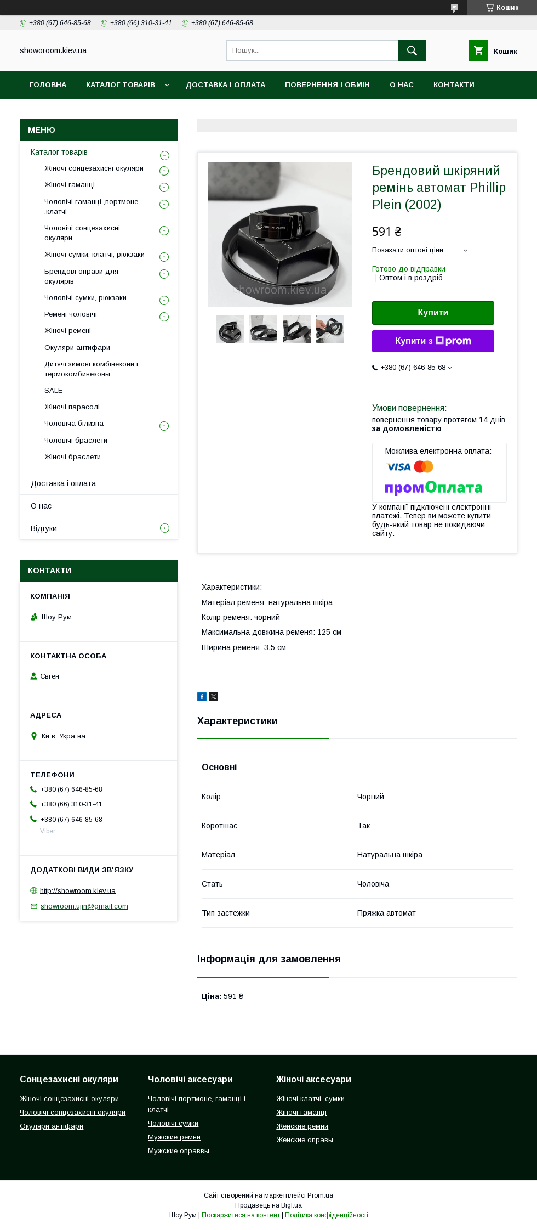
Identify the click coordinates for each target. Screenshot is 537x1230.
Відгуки (45, 113)
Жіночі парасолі (72, 407)
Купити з (433, 341)
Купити (433, 312)
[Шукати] (412, 50)
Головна (48, 85)
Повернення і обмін (327, 85)
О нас (402, 85)
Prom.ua (320, 1195)
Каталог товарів (120, 85)
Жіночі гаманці (69, 184)
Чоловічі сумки (173, 1123)
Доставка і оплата (225, 85)
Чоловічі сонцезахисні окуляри (82, 233)
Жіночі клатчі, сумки (310, 1098)
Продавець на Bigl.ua (268, 1205)
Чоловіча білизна (74, 423)
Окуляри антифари (77, 347)
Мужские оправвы (178, 1151)
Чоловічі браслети (75, 440)
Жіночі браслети (72, 457)
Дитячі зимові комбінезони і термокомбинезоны (91, 369)
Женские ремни (302, 1126)
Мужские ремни (174, 1137)
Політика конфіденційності (326, 1215)
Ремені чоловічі (70, 314)
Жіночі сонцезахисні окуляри (94, 168)
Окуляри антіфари (51, 1126)
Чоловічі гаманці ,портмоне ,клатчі (91, 207)
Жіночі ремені (67, 330)
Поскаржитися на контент (241, 1215)
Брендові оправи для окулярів (81, 276)
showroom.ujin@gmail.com (84, 906)
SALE (53, 390)
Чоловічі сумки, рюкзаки (85, 298)
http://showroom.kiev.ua (78, 890)
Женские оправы (304, 1140)
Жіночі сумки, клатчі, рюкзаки (94, 254)
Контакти (454, 85)
